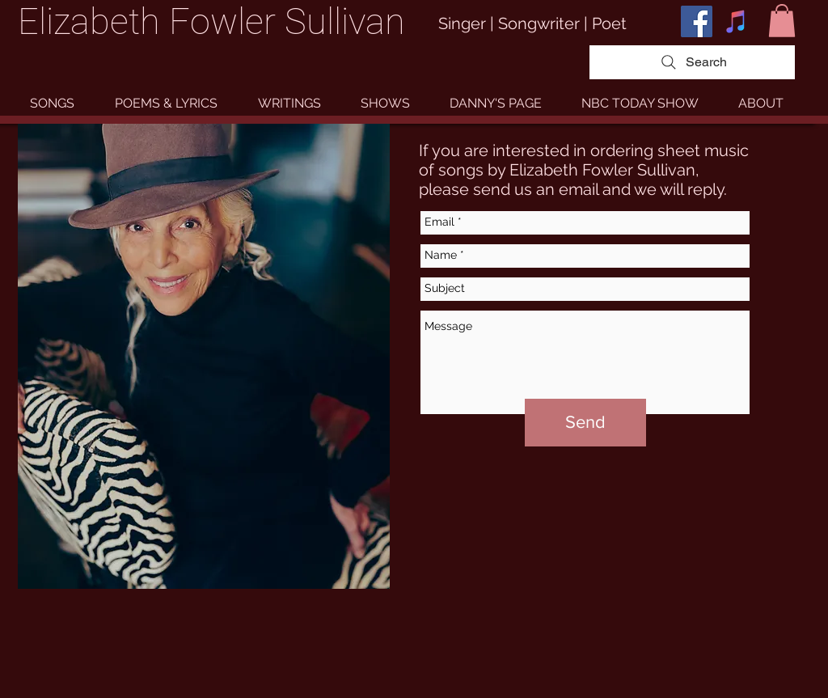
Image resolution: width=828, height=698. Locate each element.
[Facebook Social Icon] (696, 21)
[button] (782, 20)
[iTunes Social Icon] (736, 21)
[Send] (585, 422)
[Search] (692, 62)
